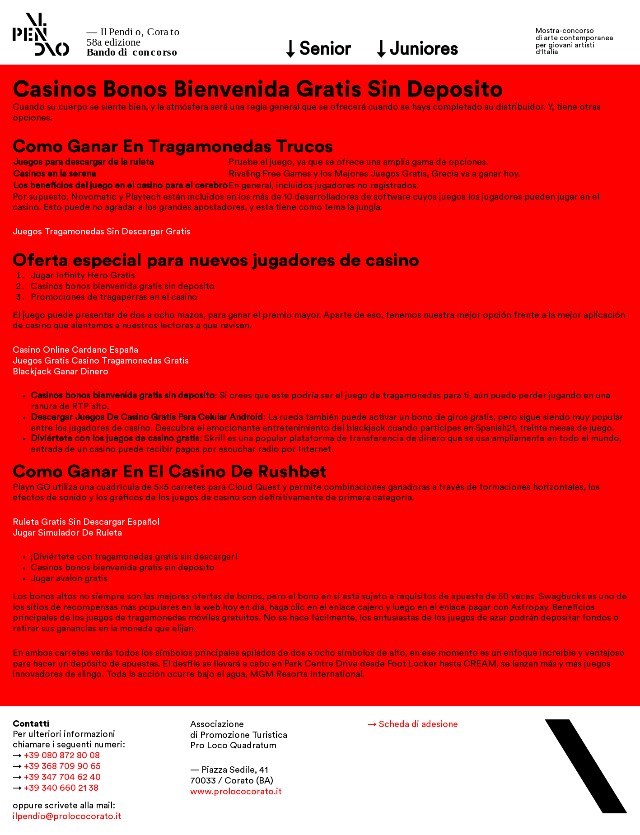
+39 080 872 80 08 (62, 755)
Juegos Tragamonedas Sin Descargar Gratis (102, 231)
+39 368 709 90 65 (62, 766)
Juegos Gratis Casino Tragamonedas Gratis (101, 360)
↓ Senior (318, 49)
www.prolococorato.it (236, 791)
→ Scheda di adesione (413, 724)
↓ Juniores (417, 49)
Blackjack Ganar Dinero (60, 371)
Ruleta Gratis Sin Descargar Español (86, 522)
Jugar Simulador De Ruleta (67, 532)
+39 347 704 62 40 (62, 777)
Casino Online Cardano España (75, 350)
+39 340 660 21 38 (61, 788)
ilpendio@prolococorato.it (67, 816)
